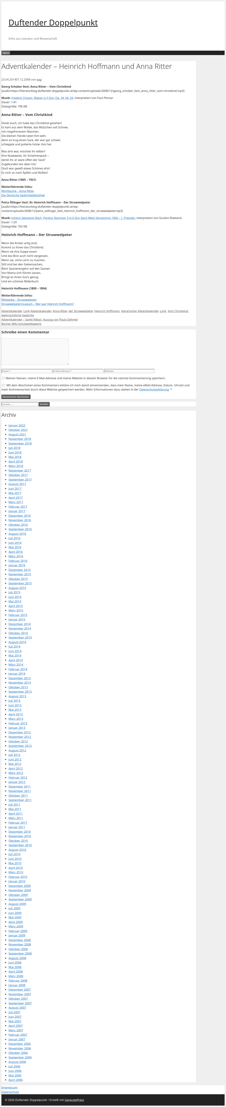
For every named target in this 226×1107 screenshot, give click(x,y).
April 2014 (15, 660)
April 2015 (15, 606)
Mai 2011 (14, 809)
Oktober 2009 (18, 895)
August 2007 (17, 1008)
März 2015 (15, 610)
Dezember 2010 (19, 832)
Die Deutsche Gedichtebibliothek (23, 195)
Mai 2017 (14, 493)
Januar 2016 (16, 565)
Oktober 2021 (18, 430)
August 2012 (17, 750)
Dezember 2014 (19, 624)
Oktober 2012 (18, 741)
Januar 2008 (16, 985)
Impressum (9, 1087)
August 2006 (17, 1062)
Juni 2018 (14, 452)
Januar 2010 (16, 881)
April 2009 (15, 922)
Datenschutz (10, 1092)
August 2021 (17, 434)
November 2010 (19, 836)
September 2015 (20, 583)
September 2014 (20, 637)
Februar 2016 (17, 561)
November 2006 (19, 1048)
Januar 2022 (16, 425)
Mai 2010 (14, 863)
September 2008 (20, 953)
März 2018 (15, 466)
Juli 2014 (14, 646)
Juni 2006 (14, 1071)
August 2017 (17, 484)
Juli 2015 (14, 592)
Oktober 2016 (18, 525)
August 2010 (17, 850)
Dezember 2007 (19, 990)
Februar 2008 (17, 980)
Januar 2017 (16, 511)
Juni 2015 (14, 597)
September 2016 (20, 529)
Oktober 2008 (18, 949)
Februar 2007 (17, 1035)
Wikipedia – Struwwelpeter (19, 300)
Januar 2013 (16, 728)
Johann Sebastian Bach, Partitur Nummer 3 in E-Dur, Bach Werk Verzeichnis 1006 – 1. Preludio (73, 218)
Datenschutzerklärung (154, 389)
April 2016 (15, 552)
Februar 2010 (17, 877)
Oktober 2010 (18, 841)
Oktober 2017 (18, 475)
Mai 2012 (14, 764)
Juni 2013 (14, 705)
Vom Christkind (178, 311)
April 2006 (15, 1080)
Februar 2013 (17, 723)
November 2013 (19, 683)
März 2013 (15, 719)
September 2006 (20, 1057)
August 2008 (17, 958)
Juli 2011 (14, 804)
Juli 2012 (14, 755)
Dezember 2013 (19, 678)
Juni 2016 (14, 543)
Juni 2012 (14, 759)
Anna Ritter (60, 311)
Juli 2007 (14, 1012)
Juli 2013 (14, 701)
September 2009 (20, 899)
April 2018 (15, 461)
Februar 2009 (17, 931)
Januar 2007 (16, 1039)
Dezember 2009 (19, 886)
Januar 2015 (16, 619)
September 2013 (20, 692)
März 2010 (15, 872)
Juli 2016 (14, 538)
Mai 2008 (14, 967)
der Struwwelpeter (81, 311)
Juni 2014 (14, 651)
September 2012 (20, 746)
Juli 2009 (14, 908)
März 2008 (15, 976)
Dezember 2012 (19, 732)
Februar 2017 (17, 507)
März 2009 (15, 926)
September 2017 (20, 479)
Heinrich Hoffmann (107, 311)
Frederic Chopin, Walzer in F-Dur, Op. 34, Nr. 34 (42, 98)
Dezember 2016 (19, 516)
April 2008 (15, 971)
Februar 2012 (17, 777)
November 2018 (19, 439)
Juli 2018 (14, 448)
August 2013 (17, 696)
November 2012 (19, 737)
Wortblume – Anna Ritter (17, 191)
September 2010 (20, 845)
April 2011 (15, 814)
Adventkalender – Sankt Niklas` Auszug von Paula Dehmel (39, 319)
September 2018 (20, 443)
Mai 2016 (14, 547)
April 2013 (15, 714)
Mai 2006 (14, 1075)
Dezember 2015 (19, 570)
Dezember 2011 (19, 786)
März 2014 (15, 664)
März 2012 (15, 773)
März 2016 (15, 556)
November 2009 (19, 890)
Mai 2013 (14, 710)
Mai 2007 (14, 1021)
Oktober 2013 (18, 687)
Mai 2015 (14, 601)
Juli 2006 (14, 1066)
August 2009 (17, 904)
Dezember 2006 (19, 1044)
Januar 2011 (16, 827)
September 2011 (20, 800)
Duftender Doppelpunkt (53, 22)
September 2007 (20, 1003)
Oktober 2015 (18, 579)
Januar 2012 (16, 782)
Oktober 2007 (18, 999)
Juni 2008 (14, 962)
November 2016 (19, 520)
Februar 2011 (17, 823)
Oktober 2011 (18, 795)
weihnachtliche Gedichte (17, 315)
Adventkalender (11, 311)
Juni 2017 (14, 488)
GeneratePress (74, 1100)
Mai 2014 (14, 655)
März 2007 (15, 1030)
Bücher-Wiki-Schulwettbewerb (21, 324)
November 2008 (19, 944)
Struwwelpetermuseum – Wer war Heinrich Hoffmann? (37, 304)
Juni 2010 (14, 859)
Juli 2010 (14, 854)
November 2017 (19, 470)
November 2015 (19, 574)
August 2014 (17, 642)
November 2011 (19, 791)
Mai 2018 (14, 457)
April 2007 (15, 1026)
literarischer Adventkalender (139, 311)
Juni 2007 (14, 1017)
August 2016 (17, 534)
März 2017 (15, 502)
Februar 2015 (17, 615)
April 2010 (15, 868)
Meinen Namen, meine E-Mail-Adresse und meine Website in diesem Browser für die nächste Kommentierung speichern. (86, 378)
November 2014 (19, 628)
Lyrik (27, 311)
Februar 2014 (17, 669)
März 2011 (15, 818)
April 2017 (15, 498)
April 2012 (15, 768)
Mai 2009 (14, 917)
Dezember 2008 (19, 940)
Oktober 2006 (18, 1053)
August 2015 (17, 588)
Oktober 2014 (18, 633)
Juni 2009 (14, 913)
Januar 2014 (16, 673)
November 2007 (19, 994)
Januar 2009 (16, 935)
